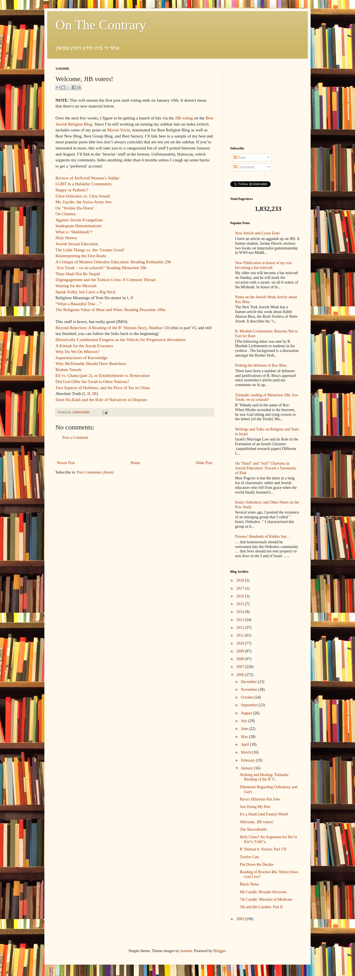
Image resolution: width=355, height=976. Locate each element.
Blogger (219, 951)
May (245, 737)
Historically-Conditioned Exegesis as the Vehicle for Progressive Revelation (120, 339)
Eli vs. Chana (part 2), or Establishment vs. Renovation (102, 375)
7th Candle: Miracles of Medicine (266, 899)
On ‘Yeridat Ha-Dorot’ (74, 208)
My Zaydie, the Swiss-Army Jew (83, 201)
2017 (240, 588)
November (249, 689)
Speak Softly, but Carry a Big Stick (85, 291)
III (94, 393)
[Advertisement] (134, 450)
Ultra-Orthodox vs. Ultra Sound (82, 196)
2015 (240, 604)
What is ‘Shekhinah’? (73, 231)
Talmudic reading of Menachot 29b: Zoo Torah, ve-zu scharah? (266, 397)
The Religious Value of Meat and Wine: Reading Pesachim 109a (110, 309)
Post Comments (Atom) (95, 472)
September (249, 705)
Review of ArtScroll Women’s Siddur (87, 178)
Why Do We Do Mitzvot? (77, 351)
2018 (240, 580)
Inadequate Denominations (78, 225)
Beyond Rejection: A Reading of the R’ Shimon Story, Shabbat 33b (112, 327)
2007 (240, 667)
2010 (240, 643)
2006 (240, 675)
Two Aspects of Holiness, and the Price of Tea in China (102, 387)
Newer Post (66, 463)
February (248, 760)
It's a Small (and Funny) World (264, 814)
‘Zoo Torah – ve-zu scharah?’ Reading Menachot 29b (100, 267)
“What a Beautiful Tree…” (78, 303)
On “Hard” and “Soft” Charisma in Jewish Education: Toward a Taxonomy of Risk (265, 468)
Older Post (204, 463)
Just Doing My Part (255, 807)
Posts (240, 158)
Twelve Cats (249, 857)
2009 (240, 651)
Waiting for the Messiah (76, 285)
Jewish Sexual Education (76, 243)
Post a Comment (75, 438)
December (249, 682)
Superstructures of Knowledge (81, 357)
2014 (240, 612)
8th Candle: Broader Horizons (263, 892)
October (247, 697)
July (244, 721)
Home (135, 463)
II (131, 297)
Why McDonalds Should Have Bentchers (90, 363)
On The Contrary (100, 24)
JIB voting (184, 118)
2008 (240, 659)
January (247, 768)
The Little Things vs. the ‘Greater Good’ (90, 249)
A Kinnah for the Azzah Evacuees (84, 345)
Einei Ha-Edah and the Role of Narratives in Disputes (101, 399)
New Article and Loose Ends (257, 233)
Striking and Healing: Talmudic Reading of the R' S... (264, 777)
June (245, 729)
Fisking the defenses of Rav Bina (260, 365)
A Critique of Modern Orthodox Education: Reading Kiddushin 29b (113, 261)
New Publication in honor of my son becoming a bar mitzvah (263, 265)
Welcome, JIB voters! (256, 822)
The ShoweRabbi (253, 829)
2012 (240, 627)
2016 (240, 596)
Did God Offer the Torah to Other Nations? (92, 381)
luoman (186, 951)
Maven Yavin (118, 129)
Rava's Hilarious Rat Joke (260, 799)
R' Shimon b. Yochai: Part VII (263, 849)
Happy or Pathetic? (71, 189)
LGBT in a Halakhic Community (83, 183)
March (246, 752)
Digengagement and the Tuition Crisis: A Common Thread (105, 279)
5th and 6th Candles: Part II (261, 907)
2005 (240, 919)
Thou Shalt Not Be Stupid (77, 273)
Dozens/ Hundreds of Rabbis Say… (263, 536)
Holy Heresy (66, 237)
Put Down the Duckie (256, 864)
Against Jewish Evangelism (79, 219)
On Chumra (65, 213)
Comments (244, 167)
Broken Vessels (68, 369)
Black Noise (249, 884)
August (247, 713)
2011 (240, 635)
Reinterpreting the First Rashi (80, 255)
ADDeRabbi (81, 412)
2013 (240, 620)
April (245, 744)
